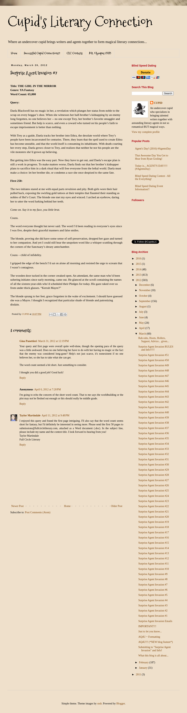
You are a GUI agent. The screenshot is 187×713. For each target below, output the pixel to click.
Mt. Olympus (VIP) (100, 53)
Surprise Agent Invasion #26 (153, 485)
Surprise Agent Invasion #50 (153, 360)
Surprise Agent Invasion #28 (153, 474)
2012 (139, 280)
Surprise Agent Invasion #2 (153, 610)
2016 (139, 258)
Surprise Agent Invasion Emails (155, 621)
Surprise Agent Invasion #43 (153, 396)
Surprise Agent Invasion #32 (153, 454)
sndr (99, 703)
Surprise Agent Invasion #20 (153, 516)
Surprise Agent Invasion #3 (153, 605)
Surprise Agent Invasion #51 (153, 355)
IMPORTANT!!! (147, 626)
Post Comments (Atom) (37, 512)
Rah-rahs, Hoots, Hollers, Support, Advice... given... (153, 340)
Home (14, 53)
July (141, 311)
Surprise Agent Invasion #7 (153, 584)
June (141, 317)
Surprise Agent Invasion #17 (153, 532)
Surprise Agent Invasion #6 (153, 589)
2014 (139, 269)
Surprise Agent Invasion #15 (153, 542)
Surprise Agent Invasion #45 (153, 386)
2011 (139, 674)
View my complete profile (146, 132)
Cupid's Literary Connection (80, 22)
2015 (139, 263)
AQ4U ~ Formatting (149, 636)
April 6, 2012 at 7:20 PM (47, 389)
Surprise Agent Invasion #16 (153, 537)
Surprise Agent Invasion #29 (153, 469)
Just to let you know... (150, 631)
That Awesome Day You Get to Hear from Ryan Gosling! (151, 157)
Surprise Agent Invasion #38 (153, 422)
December (145, 284)
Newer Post (17, 506)
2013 (139, 274)
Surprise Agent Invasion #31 (153, 459)
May (141, 322)
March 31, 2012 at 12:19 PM (53, 341)
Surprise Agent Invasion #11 (153, 563)
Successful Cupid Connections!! (42, 53)
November (145, 290)
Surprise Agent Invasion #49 (153, 365)
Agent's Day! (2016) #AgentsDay (153, 148)
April (142, 328)
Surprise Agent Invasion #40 (153, 412)
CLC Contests (75, 53)
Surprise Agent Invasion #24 (153, 496)
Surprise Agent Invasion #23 (153, 501)
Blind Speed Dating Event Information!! (149, 188)
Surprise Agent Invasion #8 (153, 579)
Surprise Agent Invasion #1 (153, 615)
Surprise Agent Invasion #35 (153, 438)
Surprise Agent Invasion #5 (153, 595)
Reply (22, 377)
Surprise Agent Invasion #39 (153, 417)
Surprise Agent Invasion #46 (153, 381)
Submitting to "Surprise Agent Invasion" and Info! (154, 649)
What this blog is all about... (153, 655)
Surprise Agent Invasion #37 (153, 428)
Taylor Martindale (29, 415)
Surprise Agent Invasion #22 (153, 506)
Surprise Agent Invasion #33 (153, 448)
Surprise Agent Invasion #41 (153, 407)
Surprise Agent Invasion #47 (153, 375)
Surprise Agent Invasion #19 (153, 522)
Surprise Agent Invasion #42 (153, 401)
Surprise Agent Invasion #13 (153, 553)
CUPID (158, 103)
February (144, 662)
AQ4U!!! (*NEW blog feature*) (155, 642)
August (143, 306)
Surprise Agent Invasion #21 (153, 511)
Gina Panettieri (28, 341)
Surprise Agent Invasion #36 (153, 433)
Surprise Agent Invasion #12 (153, 558)
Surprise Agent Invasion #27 (153, 480)
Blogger (120, 703)
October (143, 295)
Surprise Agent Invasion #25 (153, 490)
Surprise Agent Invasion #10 (153, 569)
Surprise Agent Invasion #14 (153, 548)
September (145, 301)
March (143, 333)
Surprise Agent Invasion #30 (153, 464)
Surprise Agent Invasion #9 (153, 574)
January (143, 667)
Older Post (117, 506)
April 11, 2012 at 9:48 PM (55, 415)
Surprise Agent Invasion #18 (153, 527)
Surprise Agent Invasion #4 (153, 600)
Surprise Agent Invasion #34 (153, 443)
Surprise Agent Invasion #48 (153, 370)
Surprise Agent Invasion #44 (153, 391)
